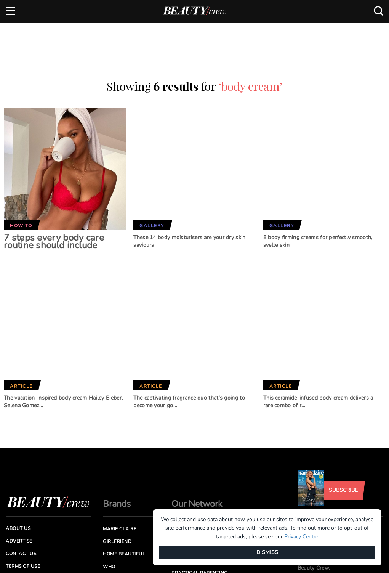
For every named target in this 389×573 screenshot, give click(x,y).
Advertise (19, 478)
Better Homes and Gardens (195, 469)
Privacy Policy (25, 517)
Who (109, 504)
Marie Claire (119, 466)
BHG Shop (184, 485)
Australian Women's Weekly (131, 520)
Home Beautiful (124, 491)
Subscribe (343, 427)
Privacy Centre (301, 536)
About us (18, 466)
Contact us (21, 491)
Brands (117, 441)
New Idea (183, 498)
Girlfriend (117, 479)
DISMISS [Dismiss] (267, 552)
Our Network (197, 441)
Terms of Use (23, 504)
